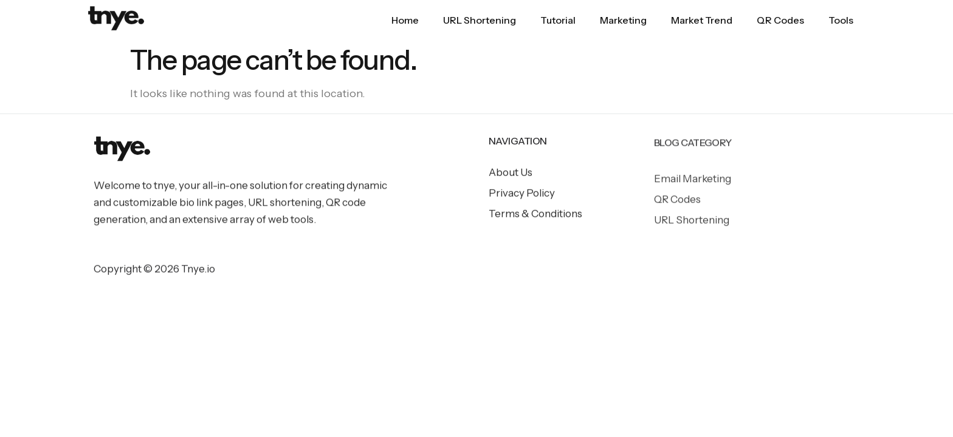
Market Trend (701, 20)
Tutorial (558, 20)
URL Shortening (479, 20)
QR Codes (780, 20)
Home (405, 20)
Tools (840, 20)
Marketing (623, 20)
